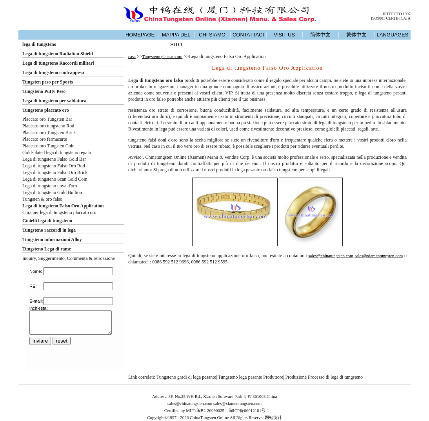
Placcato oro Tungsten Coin (48, 146)
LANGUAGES (393, 35)
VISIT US (284, 35)
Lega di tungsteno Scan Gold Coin (54, 179)
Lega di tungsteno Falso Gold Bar (54, 159)
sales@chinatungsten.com (330, 255)
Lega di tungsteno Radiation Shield (57, 53)
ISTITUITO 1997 (397, 14)
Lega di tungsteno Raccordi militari (58, 63)
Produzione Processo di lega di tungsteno (324, 377)
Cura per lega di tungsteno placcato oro (59, 212)
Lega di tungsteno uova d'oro (49, 186)
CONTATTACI (248, 35)
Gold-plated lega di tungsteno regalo (56, 152)
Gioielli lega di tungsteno (47, 220)
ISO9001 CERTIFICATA (391, 18)
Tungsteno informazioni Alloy (52, 239)
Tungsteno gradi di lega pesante (186, 377)
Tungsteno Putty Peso (43, 91)
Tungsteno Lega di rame (46, 249)
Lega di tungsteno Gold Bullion (52, 192)
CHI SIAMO (212, 35)
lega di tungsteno (39, 44)
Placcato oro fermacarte (44, 139)
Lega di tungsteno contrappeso (53, 72)
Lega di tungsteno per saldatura (54, 100)
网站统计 (273, 417)
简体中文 (320, 35)
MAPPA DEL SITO (176, 39)
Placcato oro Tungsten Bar (47, 119)
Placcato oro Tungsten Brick (49, 132)
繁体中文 (356, 35)
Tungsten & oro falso (42, 199)
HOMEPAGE (140, 35)
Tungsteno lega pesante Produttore (250, 377)
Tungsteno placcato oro (45, 110)
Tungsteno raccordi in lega (49, 230)
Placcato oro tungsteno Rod (48, 126)
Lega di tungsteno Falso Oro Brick (54, 172)
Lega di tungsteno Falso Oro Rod (53, 166)
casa (132, 56)
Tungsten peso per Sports (47, 82)
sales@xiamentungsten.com (378, 255)
